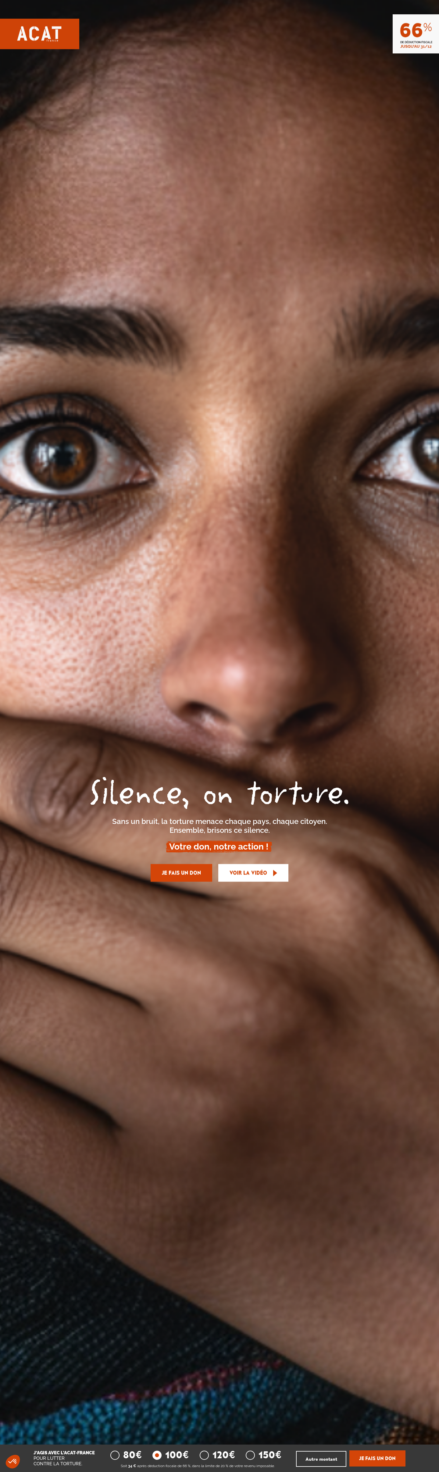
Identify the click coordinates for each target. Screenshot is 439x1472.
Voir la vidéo (253, 873)
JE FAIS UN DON (181, 873)
